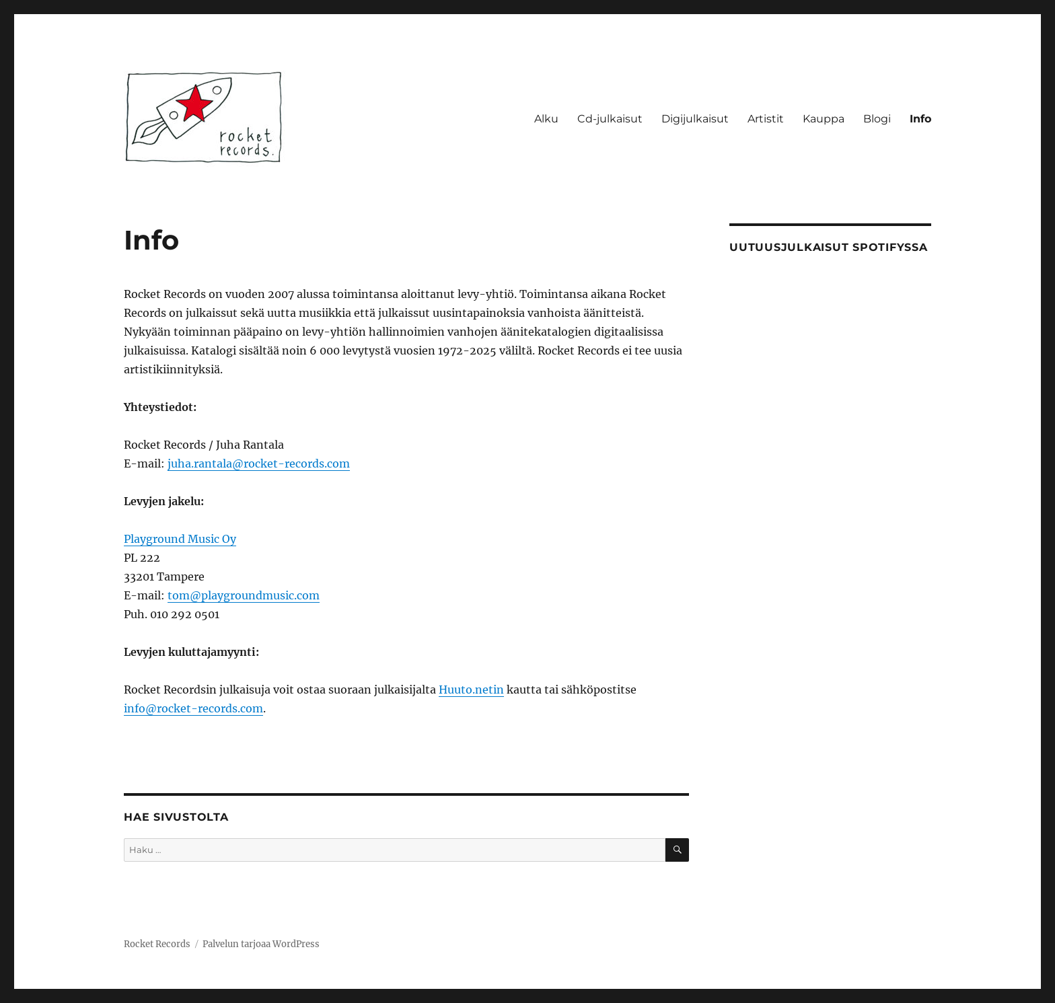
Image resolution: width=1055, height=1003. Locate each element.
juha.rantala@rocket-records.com (259, 463)
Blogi (877, 118)
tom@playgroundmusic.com (244, 595)
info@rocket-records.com (193, 708)
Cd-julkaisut (610, 118)
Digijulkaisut (695, 118)
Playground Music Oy (180, 539)
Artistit (766, 118)
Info (920, 118)
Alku (546, 118)
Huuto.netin (471, 689)
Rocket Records (157, 944)
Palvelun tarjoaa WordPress (261, 944)
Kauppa (823, 118)
